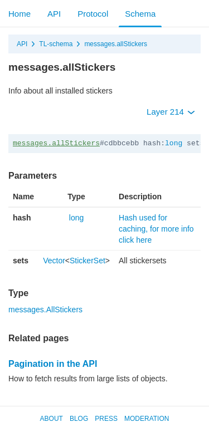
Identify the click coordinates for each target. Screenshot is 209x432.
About (51, 419)
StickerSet (87, 260)
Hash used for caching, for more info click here (156, 228)
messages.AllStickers (45, 309)
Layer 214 (171, 111)
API (54, 13)
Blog (79, 419)
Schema (140, 13)
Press (106, 419)
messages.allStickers (115, 44)
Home (19, 13)
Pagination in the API (52, 364)
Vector (54, 260)
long (173, 143)
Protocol (92, 13)
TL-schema (55, 44)
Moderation (146, 419)
